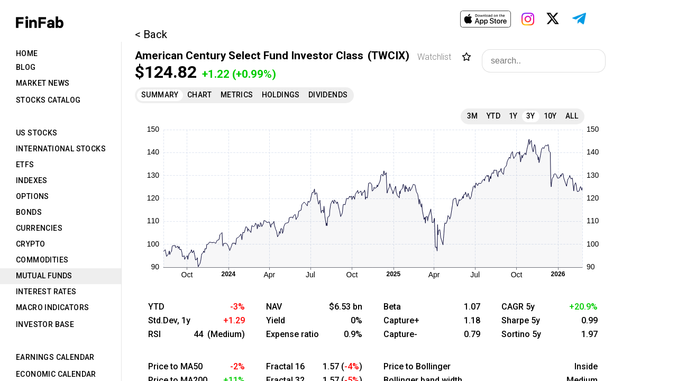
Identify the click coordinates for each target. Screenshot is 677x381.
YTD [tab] (493, 116)
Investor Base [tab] (45, 324)
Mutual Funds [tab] (44, 275)
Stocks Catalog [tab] (48, 100)
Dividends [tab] (328, 94)
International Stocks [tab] (61, 148)
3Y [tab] (530, 116)
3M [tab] (472, 116)
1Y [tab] (513, 116)
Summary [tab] (160, 94)
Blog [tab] (26, 67)
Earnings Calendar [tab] (55, 357)
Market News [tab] (42, 83)
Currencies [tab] (39, 228)
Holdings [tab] (281, 94)
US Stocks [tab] (37, 133)
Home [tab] (27, 53)
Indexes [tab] (32, 180)
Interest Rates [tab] (46, 291)
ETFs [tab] (25, 164)
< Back (151, 34)
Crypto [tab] (30, 244)
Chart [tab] (199, 94)
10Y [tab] (550, 116)
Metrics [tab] (237, 94)
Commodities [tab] (42, 260)
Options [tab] (32, 196)
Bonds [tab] (29, 212)
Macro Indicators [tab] (52, 307)
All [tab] (571, 116)
